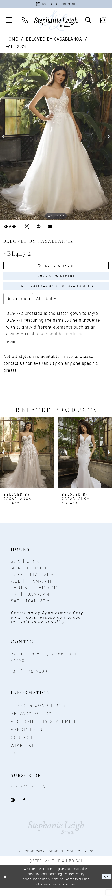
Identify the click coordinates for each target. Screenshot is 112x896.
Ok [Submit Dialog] (106, 884)
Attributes (46, 305)
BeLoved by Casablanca (54, 40)
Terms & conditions (38, 712)
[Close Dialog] (5, 884)
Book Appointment (56, 279)
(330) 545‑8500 (29, 678)
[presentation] (27, 459)
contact (22, 744)
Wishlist (23, 753)
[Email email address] (32, 793)
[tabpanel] (56, 137)
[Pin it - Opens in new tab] (38, 228)
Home (12, 40)
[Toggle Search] (88, 21)
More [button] (12, 349)
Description (18, 305)
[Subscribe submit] (49, 793)
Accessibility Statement (45, 728)
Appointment (28, 736)
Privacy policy (31, 720)
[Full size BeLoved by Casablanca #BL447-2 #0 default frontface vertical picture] (56, 137)
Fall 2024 (16, 48)
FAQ (15, 760)
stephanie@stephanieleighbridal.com (56, 859)
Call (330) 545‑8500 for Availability (56, 291)
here (72, 892)
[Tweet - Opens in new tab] (26, 228)
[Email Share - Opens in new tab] (50, 227)
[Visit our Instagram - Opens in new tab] (13, 807)
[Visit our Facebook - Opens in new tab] (24, 807)
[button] (9, 21)
